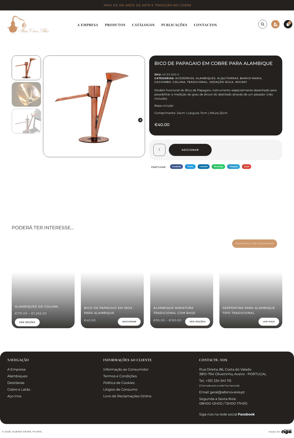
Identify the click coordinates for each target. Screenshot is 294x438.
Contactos (205, 25)
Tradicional (197, 82)
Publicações (174, 25)
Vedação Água (221, 82)
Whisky (241, 82)
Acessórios (184, 78)
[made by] (286, 432)
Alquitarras (227, 78)
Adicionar (190, 149)
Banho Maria (251, 78)
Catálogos (143, 25)
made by (274, 431)
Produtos (115, 25)
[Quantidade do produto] (159, 150)
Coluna (179, 82)
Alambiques (205, 78)
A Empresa (87, 25)
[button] (47, 120)
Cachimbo (162, 82)
